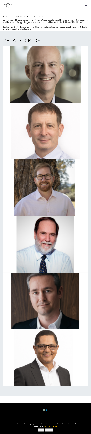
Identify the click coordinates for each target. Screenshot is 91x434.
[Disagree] (88, 427)
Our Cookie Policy (50, 426)
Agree (41, 430)
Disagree (49, 430)
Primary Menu (86, 5)
